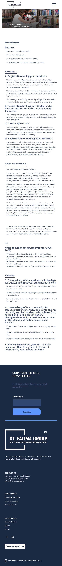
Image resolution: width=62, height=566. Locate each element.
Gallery (7, 526)
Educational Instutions (12, 497)
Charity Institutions (11, 501)
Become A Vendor (11, 505)
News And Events (11, 522)
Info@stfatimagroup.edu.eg (14, 481)
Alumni (7, 529)
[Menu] (53, 4)
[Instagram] (12, 537)
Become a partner (15, 546)
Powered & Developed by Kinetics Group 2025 (23, 560)
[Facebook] (7, 537)
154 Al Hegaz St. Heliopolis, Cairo (16, 479)
